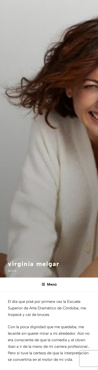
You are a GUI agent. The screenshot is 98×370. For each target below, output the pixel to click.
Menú (49, 284)
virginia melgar (33, 264)
